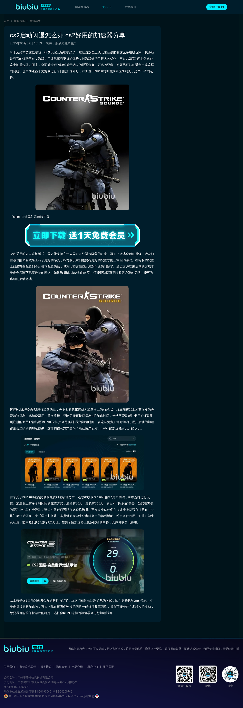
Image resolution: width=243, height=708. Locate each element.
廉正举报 (108, 666)
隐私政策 (61, 666)
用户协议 (92, 666)
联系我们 (130, 7)
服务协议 (46, 666)
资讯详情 (35, 21)
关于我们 (9, 666)
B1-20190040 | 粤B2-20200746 (53, 691)
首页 (6, 21)
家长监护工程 (27, 666)
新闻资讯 (19, 21)
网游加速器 (82, 7)
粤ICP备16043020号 (16, 686)
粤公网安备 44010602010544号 (25, 696)
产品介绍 (77, 666)
